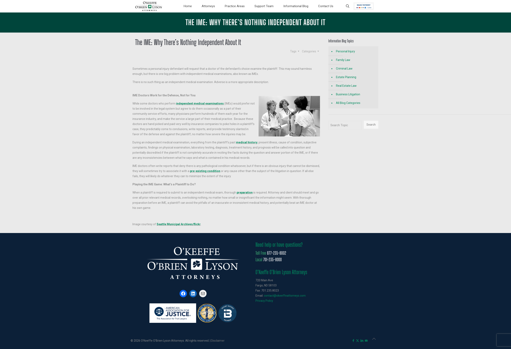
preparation (245, 192)
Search (371, 124)
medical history (246, 142)
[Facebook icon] (353, 340)
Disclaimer (218, 340)
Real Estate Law (346, 85)
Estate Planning (346, 77)
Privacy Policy (264, 300)
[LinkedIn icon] (361, 340)
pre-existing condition (205, 171)
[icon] (366, 340)
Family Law (343, 60)
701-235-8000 (272, 259)
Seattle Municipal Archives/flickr (179, 224)
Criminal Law (344, 68)
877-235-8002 (276, 253)
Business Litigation (348, 94)
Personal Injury (345, 51)
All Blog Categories (348, 103)
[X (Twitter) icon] (357, 340)
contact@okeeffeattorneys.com (285, 295)
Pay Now (363, 6)
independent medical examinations (200, 103)
